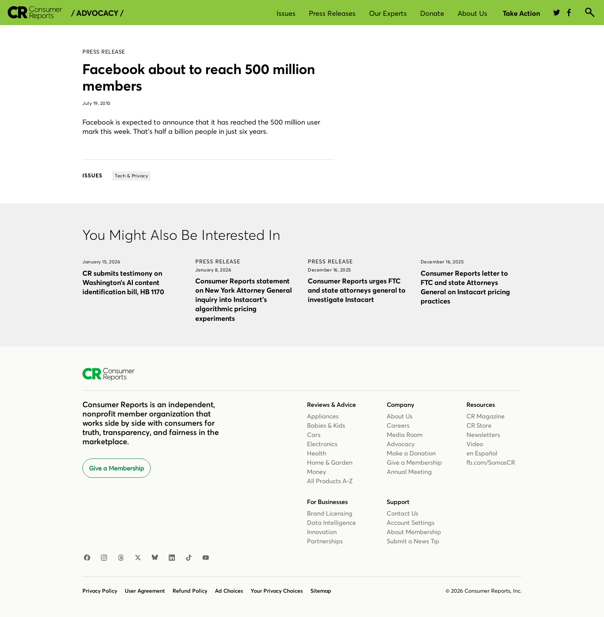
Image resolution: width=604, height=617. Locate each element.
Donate (432, 13)
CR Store (479, 425)
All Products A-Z (330, 481)
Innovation (322, 532)
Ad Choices (229, 590)
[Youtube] (205, 558)
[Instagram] (104, 558)
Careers (398, 425)
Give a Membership (116, 468)
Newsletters (483, 434)
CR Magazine (485, 416)
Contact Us (402, 513)
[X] (138, 558)
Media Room (405, 434)
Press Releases (332, 13)
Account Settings (411, 522)
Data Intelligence (331, 522)
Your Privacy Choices (277, 590)
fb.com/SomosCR (490, 462)
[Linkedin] (171, 558)
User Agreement (145, 590)
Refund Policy (190, 590)
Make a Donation (411, 453)
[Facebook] (87, 558)
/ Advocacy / (97, 13)
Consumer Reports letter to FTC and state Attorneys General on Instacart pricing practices (465, 287)
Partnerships (325, 541)
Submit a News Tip (413, 541)
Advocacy (400, 444)
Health (316, 453)
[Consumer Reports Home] (112, 374)
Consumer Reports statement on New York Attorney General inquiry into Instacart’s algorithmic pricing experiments (243, 299)
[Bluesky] (154, 558)
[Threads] (121, 558)
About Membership (414, 532)
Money (316, 471)
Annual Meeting (409, 471)
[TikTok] (188, 558)
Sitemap (320, 590)
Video (474, 444)
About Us (472, 13)
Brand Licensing (329, 513)
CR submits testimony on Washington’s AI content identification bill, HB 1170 (123, 282)
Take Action (521, 13)
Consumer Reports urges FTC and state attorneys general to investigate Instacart (357, 290)
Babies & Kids (326, 425)
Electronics (322, 444)
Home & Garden (329, 462)
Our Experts (388, 13)
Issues (286, 13)
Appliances (323, 416)
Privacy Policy (99, 590)
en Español (481, 453)
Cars (313, 434)
